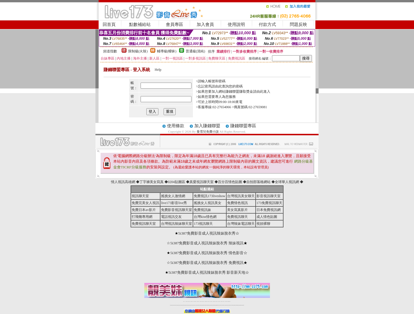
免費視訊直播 (201, 301)
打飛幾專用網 (142, 217)
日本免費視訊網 (268, 210)
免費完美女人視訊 (145, 203)
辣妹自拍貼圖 (189, 301)
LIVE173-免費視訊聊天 (194, 301)
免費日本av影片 (144, 210)
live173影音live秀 (174, 203)
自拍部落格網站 (258, 182)
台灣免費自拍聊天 (191, 301)
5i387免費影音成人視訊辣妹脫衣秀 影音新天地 (207, 272)
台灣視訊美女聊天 (241, 196)
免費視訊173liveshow (209, 196)
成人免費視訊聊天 (226, 301)
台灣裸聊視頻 (221, 301)
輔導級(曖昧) (167, 51)
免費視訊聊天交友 (198, 301)
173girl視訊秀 (211, 301)
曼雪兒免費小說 (208, 131)
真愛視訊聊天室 (201, 182)
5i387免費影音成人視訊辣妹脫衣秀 (206, 233)
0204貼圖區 (176, 182)
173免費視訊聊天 (269, 203)
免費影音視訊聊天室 (176, 210)
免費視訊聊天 (237, 217)
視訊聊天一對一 (184, 301)
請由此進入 (261, 92)
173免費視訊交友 (203, 301)
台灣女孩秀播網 (216, 301)
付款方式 (267, 24)
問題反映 (298, 24)
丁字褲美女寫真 (151, 182)
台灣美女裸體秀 (219, 301)
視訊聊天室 (140, 196)
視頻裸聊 (263, 224)
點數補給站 (140, 24)
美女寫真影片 (237, 210)
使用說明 (236, 24)
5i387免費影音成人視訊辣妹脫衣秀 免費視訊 (207, 262)
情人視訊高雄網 (123, 182)
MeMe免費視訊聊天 (229, 301)
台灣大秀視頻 (223, 301)
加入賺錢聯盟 (207, 125)
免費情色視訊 (237, 203)
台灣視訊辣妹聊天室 (176, 224)
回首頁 (109, 24)
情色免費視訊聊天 (206, 301)
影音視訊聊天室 (268, 196)
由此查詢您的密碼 (229, 86)
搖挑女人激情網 (173, 196)
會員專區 (174, 24)
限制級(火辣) (138, 51)
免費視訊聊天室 (144, 224)
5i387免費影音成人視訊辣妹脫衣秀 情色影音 (207, 253)
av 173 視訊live (209, 301)
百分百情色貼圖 (230, 182)
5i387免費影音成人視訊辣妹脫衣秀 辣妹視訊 (207, 243)
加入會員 (205, 24)
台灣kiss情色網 (205, 217)
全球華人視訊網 (287, 182)
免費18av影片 (187, 301)
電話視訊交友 (171, 217)
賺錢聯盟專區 (243, 125)
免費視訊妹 (202, 210)
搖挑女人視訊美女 (207, 203)
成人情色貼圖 (266, 217)
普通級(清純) (195, 51)
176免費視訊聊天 (214, 301)
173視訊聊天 (203, 224)
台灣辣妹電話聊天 (241, 224)
